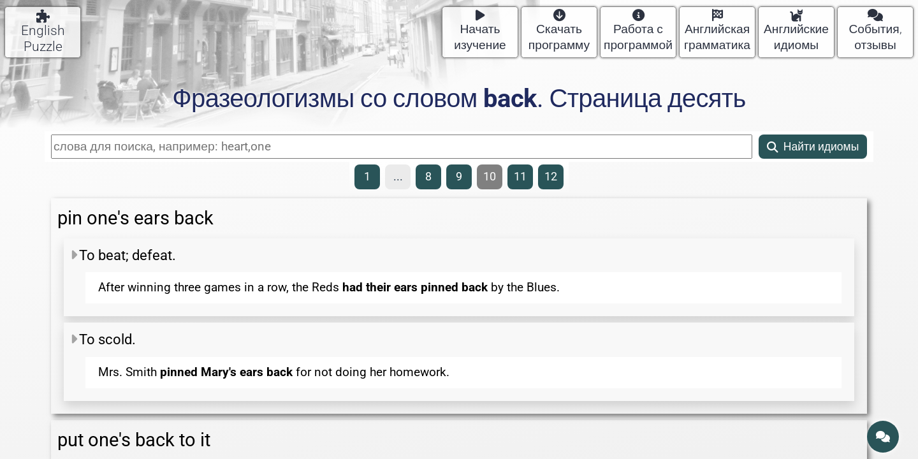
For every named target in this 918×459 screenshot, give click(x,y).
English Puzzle (43, 32)
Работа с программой (638, 31)
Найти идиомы (813, 146)
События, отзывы (875, 31)
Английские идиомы (796, 31)
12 (550, 176)
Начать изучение (480, 31)
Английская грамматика (717, 31)
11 (520, 176)
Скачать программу (559, 31)
